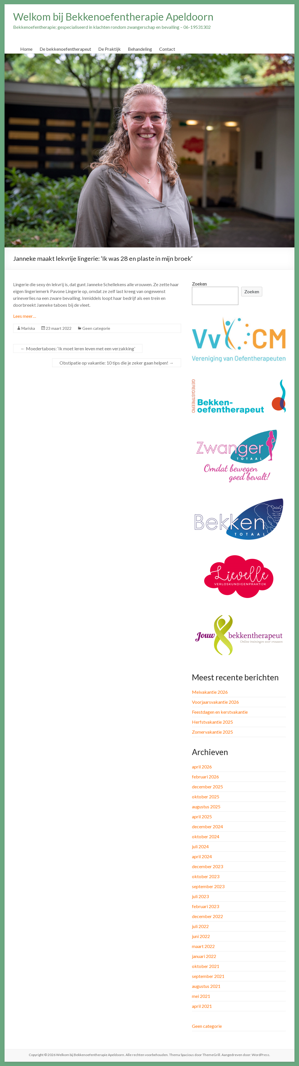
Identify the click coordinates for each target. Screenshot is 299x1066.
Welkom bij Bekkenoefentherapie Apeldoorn (113, 16)
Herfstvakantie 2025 (212, 722)
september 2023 (208, 886)
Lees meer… (24, 316)
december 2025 (207, 786)
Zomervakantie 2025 (212, 732)
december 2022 (207, 916)
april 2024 (202, 856)
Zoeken (199, 283)
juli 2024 (200, 846)
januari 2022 (204, 956)
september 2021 (208, 976)
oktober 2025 (205, 796)
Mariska (28, 328)
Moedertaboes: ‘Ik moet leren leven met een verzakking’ (78, 348)
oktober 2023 (205, 876)
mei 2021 (201, 996)
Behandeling (140, 49)
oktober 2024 (205, 836)
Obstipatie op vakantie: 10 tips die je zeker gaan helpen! (117, 362)
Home (26, 49)
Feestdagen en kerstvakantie (220, 712)
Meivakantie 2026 (210, 692)
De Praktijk (109, 49)
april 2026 (202, 766)
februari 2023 (205, 906)
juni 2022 (201, 936)
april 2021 (202, 1006)
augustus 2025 (206, 806)
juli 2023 (200, 896)
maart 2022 (203, 946)
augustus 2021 (206, 986)
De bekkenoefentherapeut (65, 49)
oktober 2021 (205, 966)
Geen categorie (96, 328)
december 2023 (207, 866)
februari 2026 (205, 776)
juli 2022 (200, 926)
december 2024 (207, 826)
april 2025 (202, 816)
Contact (167, 49)
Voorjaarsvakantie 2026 (215, 702)
